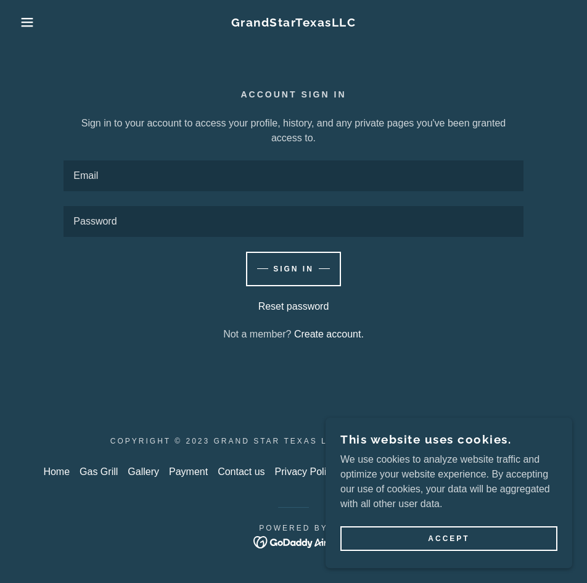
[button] (29, 22)
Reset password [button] (293, 306)
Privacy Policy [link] (306, 471)
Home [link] (56, 471)
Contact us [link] (241, 471)
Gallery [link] (143, 471)
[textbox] (293, 175)
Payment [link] (188, 471)
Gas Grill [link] (99, 471)
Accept (448, 538)
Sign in (293, 269)
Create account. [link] (329, 334)
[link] (293, 23)
